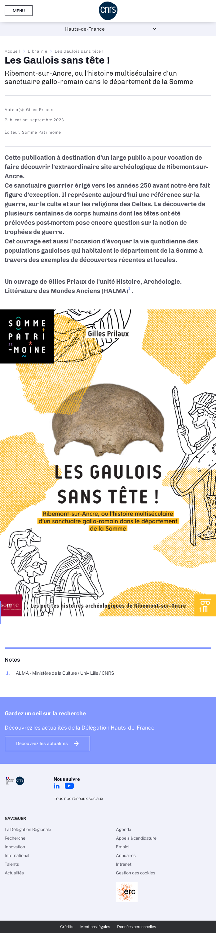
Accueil (13, 51)
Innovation (15, 846)
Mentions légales (95, 926)
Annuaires (126, 855)
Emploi (122, 846)
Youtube (69, 786)
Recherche (15, 838)
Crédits (66, 926)
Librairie (37, 51)
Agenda (123, 829)
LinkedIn (56, 786)
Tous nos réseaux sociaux (78, 798)
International (17, 855)
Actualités (14, 872)
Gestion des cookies (135, 872)
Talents (12, 864)
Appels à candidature (136, 838)
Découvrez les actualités (42, 743)
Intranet (123, 864)
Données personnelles (136, 926)
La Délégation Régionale (28, 829)
